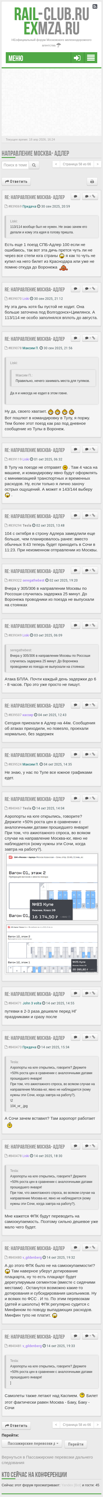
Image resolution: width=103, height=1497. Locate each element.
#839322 (13, 580)
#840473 (13, 1047)
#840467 (13, 808)
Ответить (16, 181)
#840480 (13, 1257)
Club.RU (51, 14)
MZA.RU (52, 28)
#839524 (13, 764)
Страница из (77, 164)
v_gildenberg (32, 1257)
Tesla (27, 525)
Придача (29, 206)
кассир (28, 715)
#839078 (13, 348)
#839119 (13, 459)
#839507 (13, 715)
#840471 (13, 1003)
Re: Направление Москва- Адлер (35, 197)
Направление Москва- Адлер (35, 153)
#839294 (13, 525)
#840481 (13, 1346)
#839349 (13, 635)
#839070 (13, 298)
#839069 (13, 206)
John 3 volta (32, 1003)
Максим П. (31, 348)
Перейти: (10, 1435)
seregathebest (33, 580)
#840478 (13, 1156)
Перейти (75, 1444)
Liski (26, 298)
